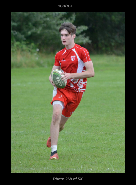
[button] (117, 7)
